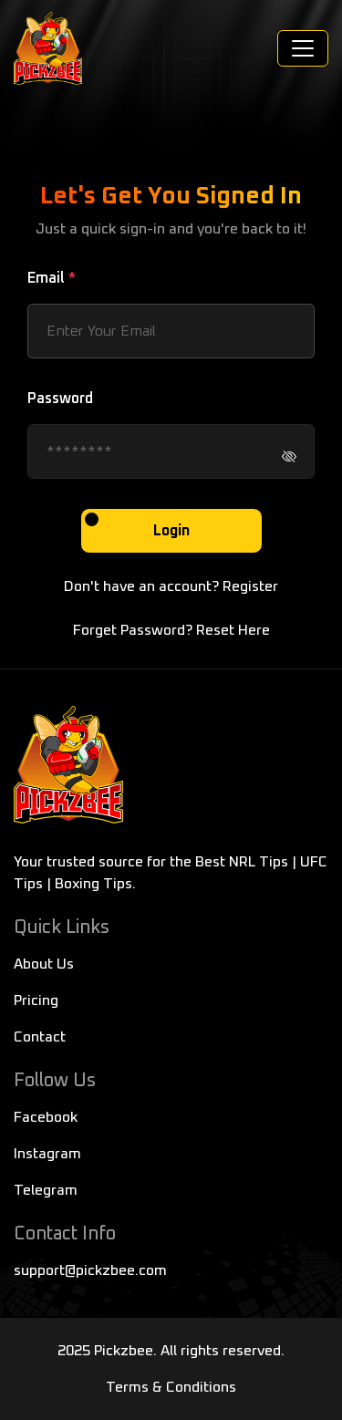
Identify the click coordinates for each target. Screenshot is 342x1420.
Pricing (36, 1000)
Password (60, 398)
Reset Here (233, 630)
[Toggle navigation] (302, 48)
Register (250, 586)
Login (171, 530)
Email (51, 278)
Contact (40, 1037)
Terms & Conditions (171, 1387)
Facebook (46, 1117)
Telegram (46, 1190)
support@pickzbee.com (90, 1270)
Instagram (47, 1153)
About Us (44, 964)
